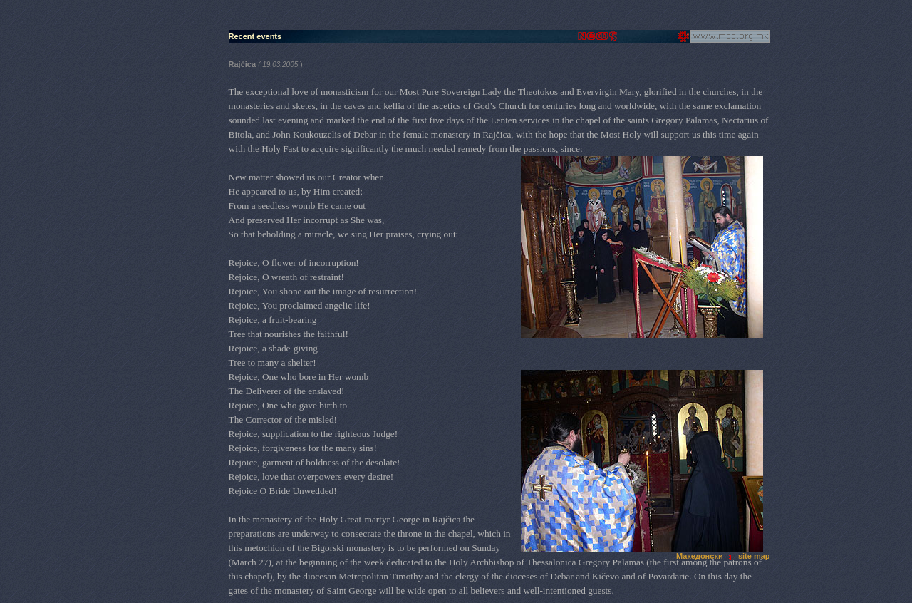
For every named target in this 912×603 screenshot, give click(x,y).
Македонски (699, 556)
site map (754, 556)
